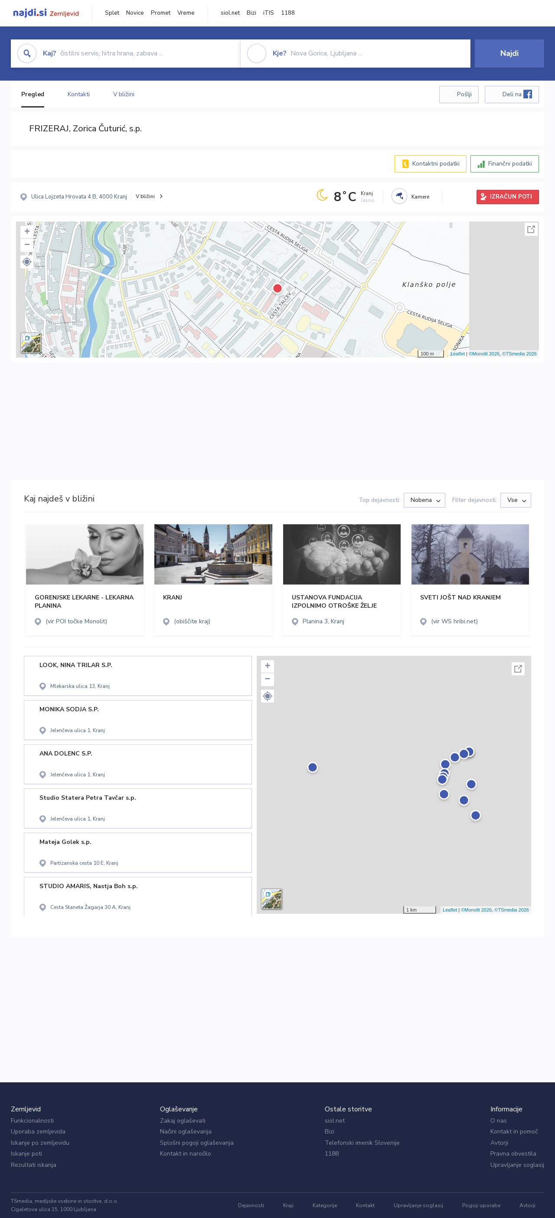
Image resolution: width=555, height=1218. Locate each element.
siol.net (230, 13)
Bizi (251, 13)
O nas (498, 1121)
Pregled (32, 94)
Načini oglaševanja (186, 1131)
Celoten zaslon (531, 229)
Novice (135, 13)
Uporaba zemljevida (38, 1131)
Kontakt (365, 1205)
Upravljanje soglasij (517, 1165)
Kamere (420, 196)
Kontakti (78, 94)
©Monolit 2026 (484, 353)
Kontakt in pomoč (514, 1131)
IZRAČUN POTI (511, 197)
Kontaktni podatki (436, 164)
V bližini (123, 94)
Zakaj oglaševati (183, 1121)
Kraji (288, 1205)
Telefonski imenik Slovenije (362, 1143)
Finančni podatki (510, 164)
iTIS (268, 13)
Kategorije (325, 1205)
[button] (26, 261)
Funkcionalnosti (32, 1121)
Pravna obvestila (513, 1154)
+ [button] (27, 232)
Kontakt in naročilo (185, 1154)
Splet (112, 13)
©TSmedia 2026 (519, 353)
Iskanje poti (26, 1154)
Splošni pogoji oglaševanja (197, 1143)
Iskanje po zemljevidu (40, 1143)
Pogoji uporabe (481, 1205)
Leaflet (458, 353)
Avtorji (499, 1143)
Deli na (517, 94)
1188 (288, 13)
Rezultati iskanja (33, 1165)
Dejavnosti (251, 1205)
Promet (160, 13)
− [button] (27, 245)
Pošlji (464, 94)
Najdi (509, 53)
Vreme (186, 13)
